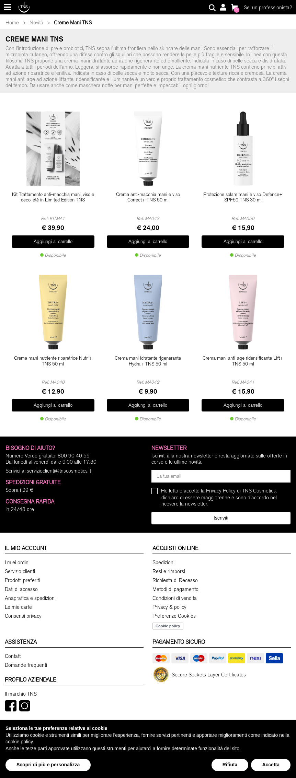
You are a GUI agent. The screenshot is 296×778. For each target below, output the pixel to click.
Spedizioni (163, 554)
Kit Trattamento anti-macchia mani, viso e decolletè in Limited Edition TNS (53, 197)
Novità (36, 23)
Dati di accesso (21, 581)
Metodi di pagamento (175, 581)
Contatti (13, 648)
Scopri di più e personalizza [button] (48, 764)
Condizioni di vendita (174, 590)
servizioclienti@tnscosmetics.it (59, 463)
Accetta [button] (271, 764)
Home (12, 23)
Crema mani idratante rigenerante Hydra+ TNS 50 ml (148, 357)
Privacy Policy (221, 483)
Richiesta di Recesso (175, 572)
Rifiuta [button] (230, 764)
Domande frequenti (26, 657)
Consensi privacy (23, 608)
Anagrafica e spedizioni (30, 590)
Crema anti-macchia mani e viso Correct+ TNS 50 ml (148, 197)
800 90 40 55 (74, 448)
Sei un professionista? (268, 7)
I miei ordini (17, 554)
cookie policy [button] (19, 741)
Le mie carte (18, 599)
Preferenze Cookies (174, 608)
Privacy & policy (169, 599)
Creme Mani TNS (73, 23)
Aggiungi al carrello (53, 239)
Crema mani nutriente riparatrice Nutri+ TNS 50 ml (53, 357)
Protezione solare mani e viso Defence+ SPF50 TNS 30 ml (243, 197)
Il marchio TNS (21, 686)
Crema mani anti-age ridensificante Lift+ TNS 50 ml (243, 357)
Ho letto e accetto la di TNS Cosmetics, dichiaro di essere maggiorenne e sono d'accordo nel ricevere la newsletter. (219, 489)
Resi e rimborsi (168, 563)
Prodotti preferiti (22, 572)
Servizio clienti (20, 563)
